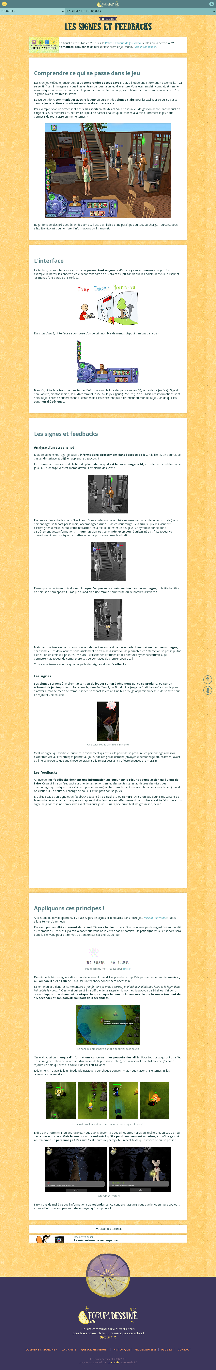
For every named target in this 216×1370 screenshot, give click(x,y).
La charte (69, 1349)
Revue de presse (145, 1349)
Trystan (127, 970)
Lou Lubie (113, 1362)
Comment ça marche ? (41, 1349)
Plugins (167, 1349)
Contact (184, 1349)
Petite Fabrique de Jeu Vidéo (130, 44)
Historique (122, 1349)
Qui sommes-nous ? (95, 1349)
